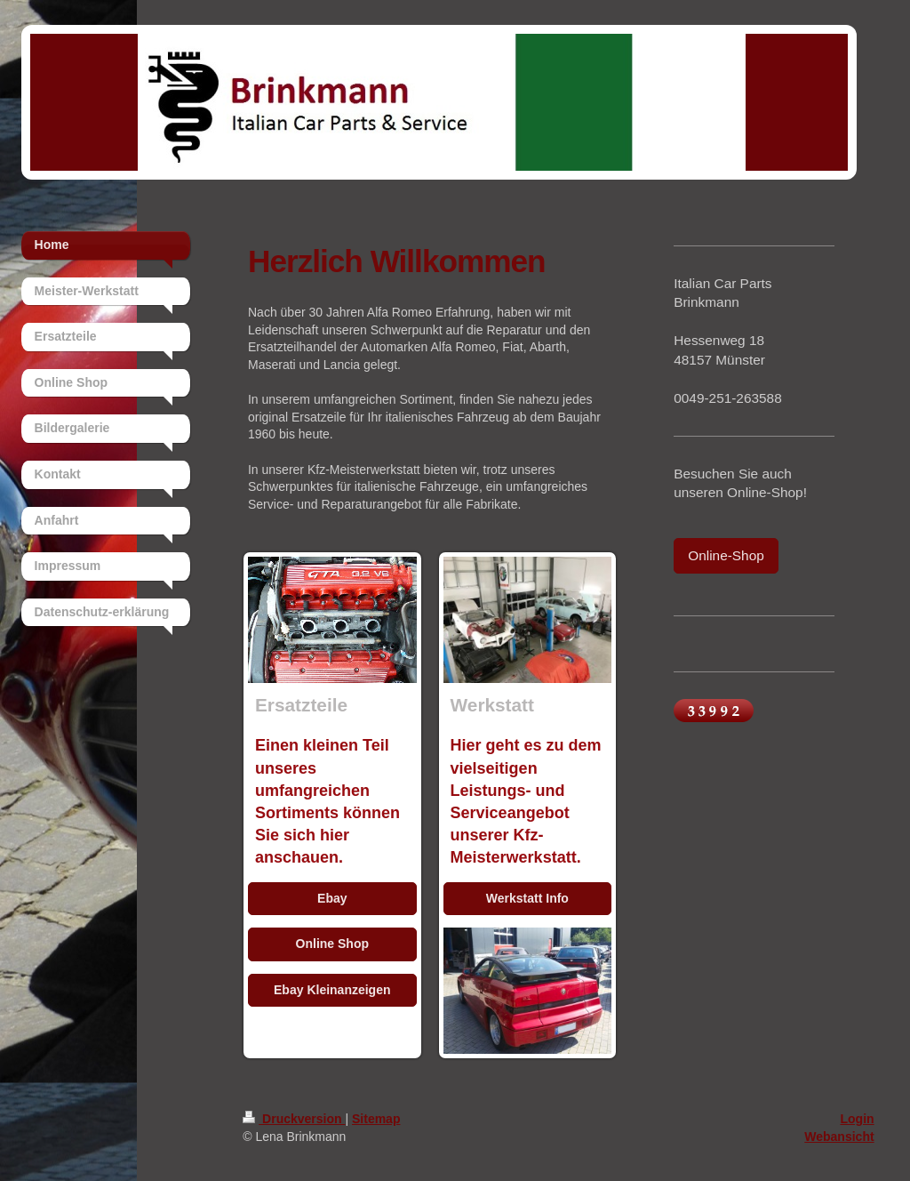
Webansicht (839, 1136)
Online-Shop (726, 555)
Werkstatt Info (527, 898)
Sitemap (376, 1119)
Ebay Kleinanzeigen (332, 990)
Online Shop (332, 943)
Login (857, 1119)
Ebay (332, 898)
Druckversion (294, 1119)
